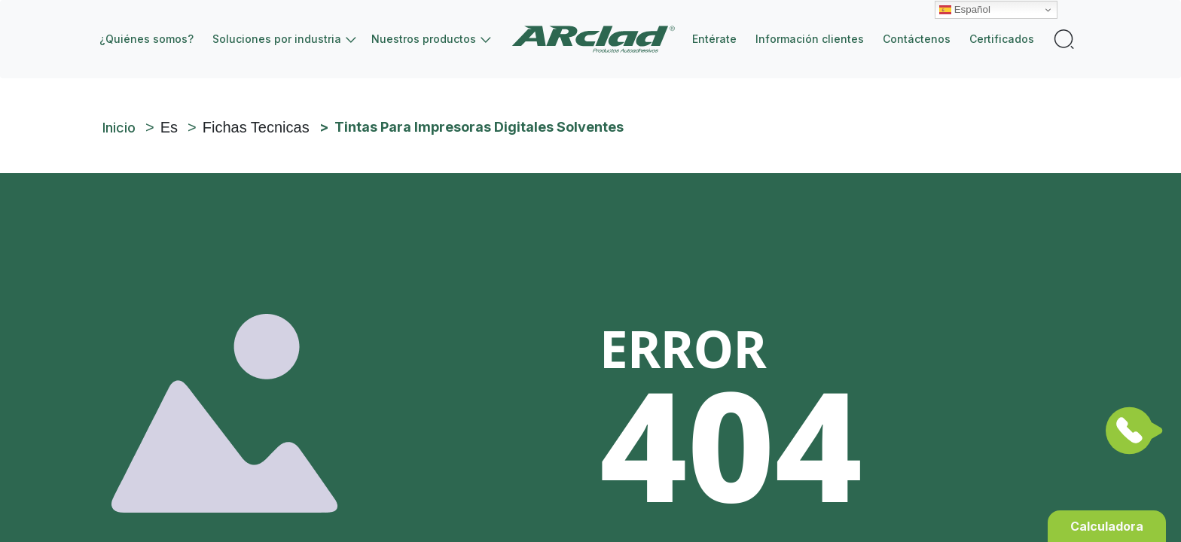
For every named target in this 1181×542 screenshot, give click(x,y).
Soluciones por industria (276, 38)
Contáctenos (917, 38)
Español (964, 10)
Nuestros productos (423, 38)
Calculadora (1106, 526)
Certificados (1001, 38)
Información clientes (809, 38)
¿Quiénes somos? (146, 38)
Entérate (714, 38)
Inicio (599, 39)
